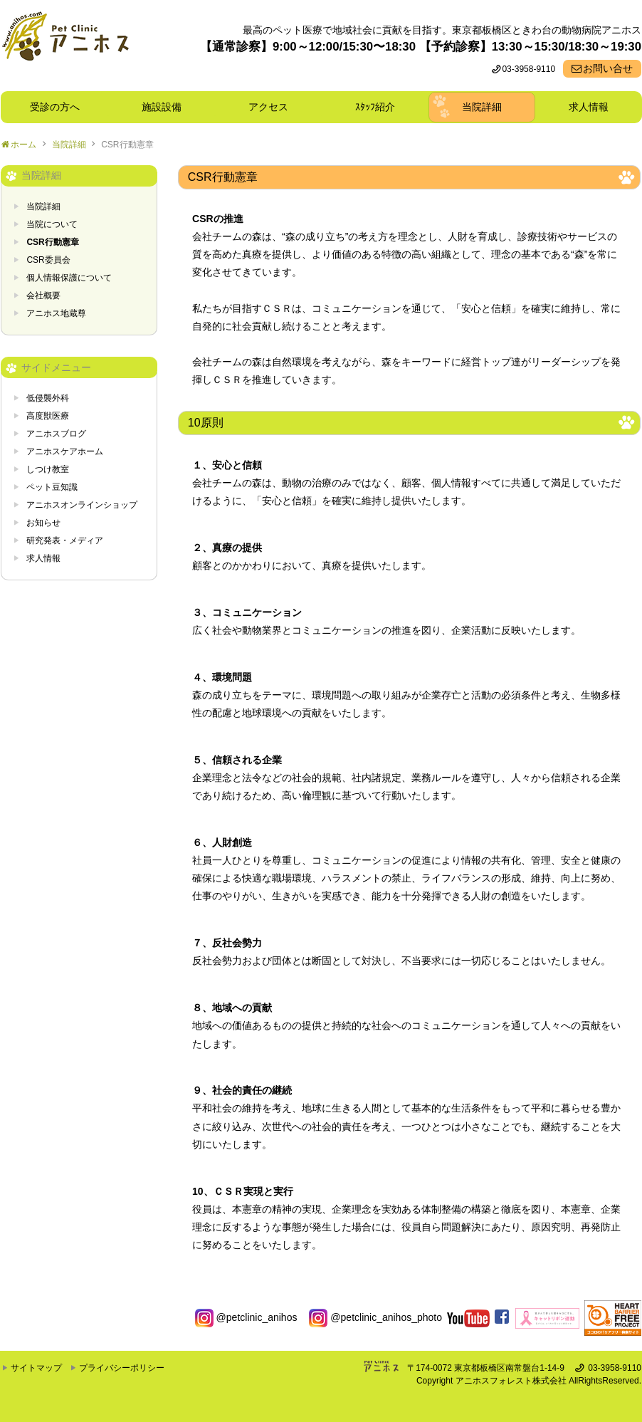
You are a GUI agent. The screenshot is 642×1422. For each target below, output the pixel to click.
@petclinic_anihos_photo (375, 1317)
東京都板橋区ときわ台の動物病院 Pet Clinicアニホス (65, 45)
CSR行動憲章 (127, 145)
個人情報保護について (69, 278)
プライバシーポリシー (121, 1368)
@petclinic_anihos (246, 1317)
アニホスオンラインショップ (81, 505)
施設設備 (166, 107)
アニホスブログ (56, 434)
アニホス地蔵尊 (56, 313)
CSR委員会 (48, 260)
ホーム (23, 145)
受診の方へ (55, 107)
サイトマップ (36, 1368)
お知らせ (43, 523)
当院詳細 (482, 107)
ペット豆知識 (52, 487)
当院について (52, 224)
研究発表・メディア (64, 540)
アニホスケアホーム (64, 451)
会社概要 (43, 295)
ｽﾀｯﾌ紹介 (380, 107)
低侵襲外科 (47, 398)
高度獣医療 (47, 416)
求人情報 (589, 107)
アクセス (268, 107)
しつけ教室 (47, 469)
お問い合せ (608, 68)
